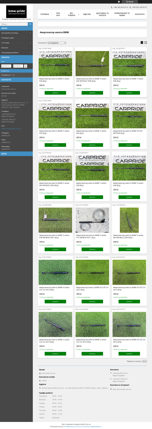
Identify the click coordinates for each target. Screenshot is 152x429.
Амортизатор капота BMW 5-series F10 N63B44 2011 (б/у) (91, 236)
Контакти (139, 14)
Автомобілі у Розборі (10, 33)
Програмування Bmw (10, 52)
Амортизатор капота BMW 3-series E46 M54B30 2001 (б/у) (54, 236)
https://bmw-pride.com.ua (11, 129)
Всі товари (71, 14)
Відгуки (87, 14)
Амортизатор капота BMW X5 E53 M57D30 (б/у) (127, 132)
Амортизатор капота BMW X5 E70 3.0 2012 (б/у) (92, 288)
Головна (44, 14)
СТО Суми (5, 43)
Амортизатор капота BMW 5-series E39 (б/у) (54, 80)
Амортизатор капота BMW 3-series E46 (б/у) (91, 132)
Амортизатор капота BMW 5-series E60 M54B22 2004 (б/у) (54, 184)
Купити (55, 93)
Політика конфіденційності (92, 426)
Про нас (58, 14)
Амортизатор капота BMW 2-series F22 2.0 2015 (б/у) (54, 341)
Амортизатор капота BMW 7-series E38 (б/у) (128, 80)
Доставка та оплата (102, 14)
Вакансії (5, 48)
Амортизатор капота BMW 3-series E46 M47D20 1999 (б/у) (91, 80)
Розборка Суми (8, 38)
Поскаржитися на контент (73, 426)
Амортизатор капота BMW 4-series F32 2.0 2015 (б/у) (54, 288)
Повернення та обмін (122, 14)
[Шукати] (30, 24)
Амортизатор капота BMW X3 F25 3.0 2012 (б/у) (129, 288)
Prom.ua (88, 424)
